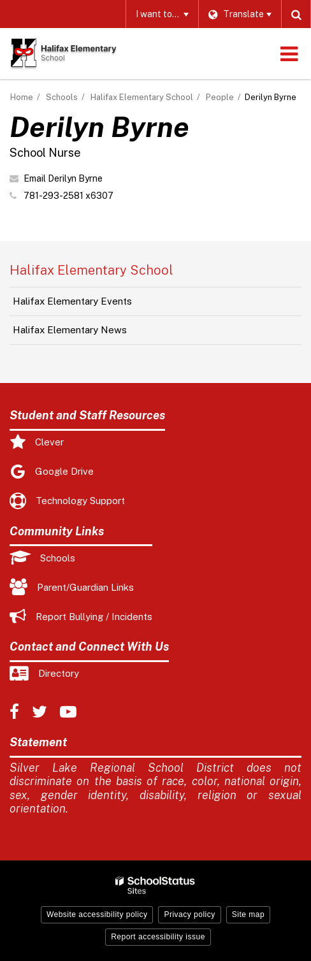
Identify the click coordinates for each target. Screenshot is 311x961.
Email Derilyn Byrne (63, 178)
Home (21, 97)
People (220, 97)
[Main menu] (288, 53)
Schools (62, 97)
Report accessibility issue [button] (158, 936)
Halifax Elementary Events (72, 301)
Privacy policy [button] (189, 914)
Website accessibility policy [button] (97, 914)
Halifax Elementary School (141, 97)
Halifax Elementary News (70, 329)
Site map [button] (248, 914)
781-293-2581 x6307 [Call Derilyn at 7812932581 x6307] (68, 196)
